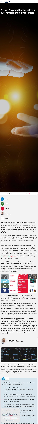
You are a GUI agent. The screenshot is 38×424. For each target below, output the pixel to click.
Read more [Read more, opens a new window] (11, 415)
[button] (10, 421)
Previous (10, 213)
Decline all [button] (14, 418)
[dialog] (10, 415)
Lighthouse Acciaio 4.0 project (8, 277)
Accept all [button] (6, 418)
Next (27, 213)
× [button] (18, 409)
